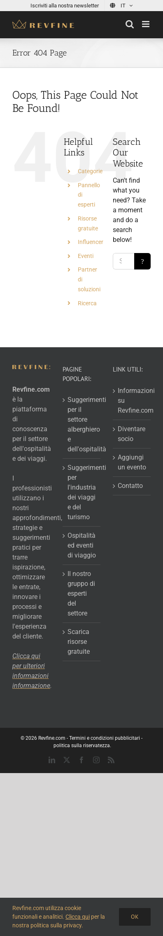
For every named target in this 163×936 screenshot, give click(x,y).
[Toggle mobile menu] (146, 24)
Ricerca (87, 303)
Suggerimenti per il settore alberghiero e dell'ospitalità (82, 424)
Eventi (85, 256)
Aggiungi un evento (132, 462)
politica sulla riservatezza (82, 745)
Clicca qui (77, 916)
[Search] (142, 261)
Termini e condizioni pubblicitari (104, 738)
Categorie (90, 171)
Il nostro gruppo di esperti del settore (81, 593)
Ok (135, 916)
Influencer (90, 242)
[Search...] (123, 261)
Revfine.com (51, 738)
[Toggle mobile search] (130, 24)
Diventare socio (131, 434)
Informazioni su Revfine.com (132, 400)
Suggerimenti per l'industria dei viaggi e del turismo (82, 492)
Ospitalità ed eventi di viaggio (82, 545)
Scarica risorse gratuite (79, 641)
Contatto (130, 486)
